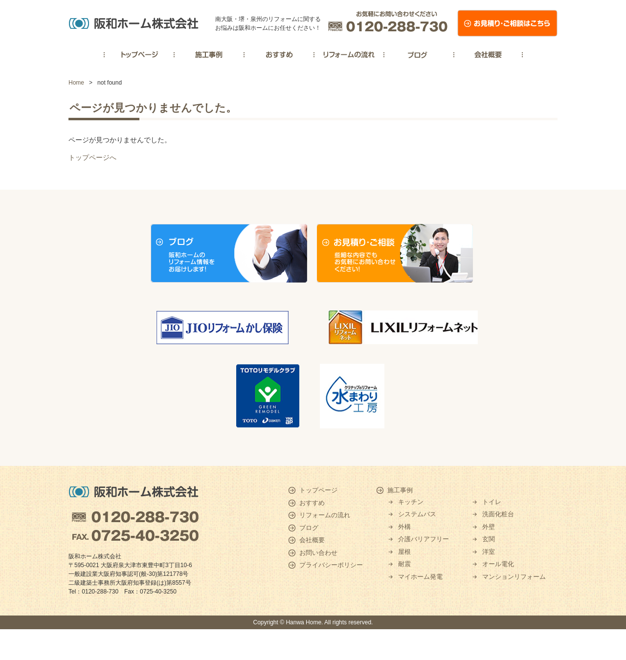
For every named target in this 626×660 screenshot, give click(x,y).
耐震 (404, 564)
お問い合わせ (318, 552)
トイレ (491, 502)
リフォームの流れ (324, 515)
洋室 (488, 551)
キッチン (411, 502)
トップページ (318, 490)
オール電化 (498, 564)
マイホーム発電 (420, 576)
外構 (404, 526)
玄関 (488, 539)
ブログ (308, 527)
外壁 (488, 526)
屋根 (404, 551)
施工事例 (400, 490)
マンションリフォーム (514, 576)
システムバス (417, 514)
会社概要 (312, 540)
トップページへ (92, 157)
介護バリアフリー (423, 539)
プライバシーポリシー (331, 565)
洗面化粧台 (498, 514)
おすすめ (312, 502)
